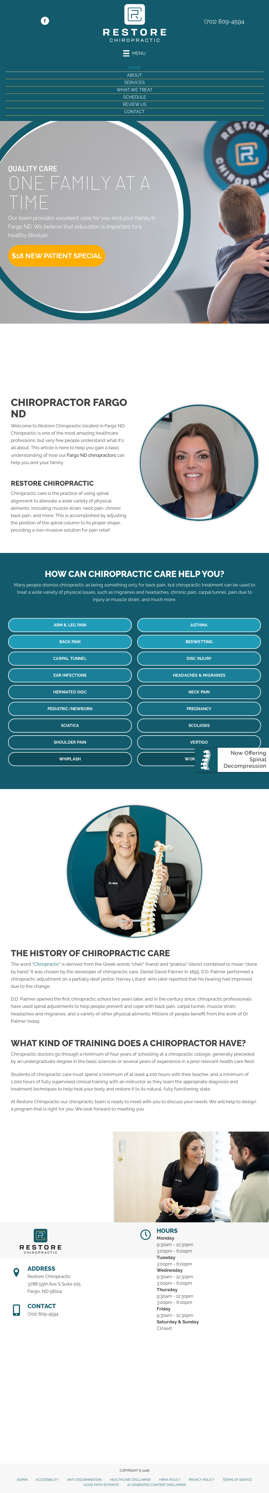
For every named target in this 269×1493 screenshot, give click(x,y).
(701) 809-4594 (224, 21)
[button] (56, 256)
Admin (22, 1480)
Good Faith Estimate (101, 1485)
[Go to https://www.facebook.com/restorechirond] (45, 21)
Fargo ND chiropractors (91, 455)
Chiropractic (46, 964)
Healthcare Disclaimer (130, 1480)
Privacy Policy (201, 1480)
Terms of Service (237, 1480)
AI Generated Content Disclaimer (156, 1485)
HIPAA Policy (169, 1480)
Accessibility (47, 1480)
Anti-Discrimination (84, 1480)
